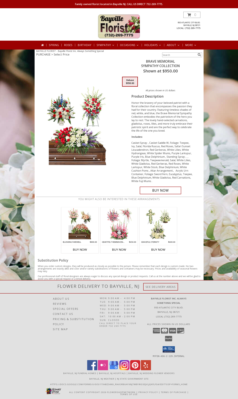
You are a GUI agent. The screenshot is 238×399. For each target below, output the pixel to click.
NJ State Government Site (133, 378)
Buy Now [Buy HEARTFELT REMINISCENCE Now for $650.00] (119, 249)
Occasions (129, 45)
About (173, 45)
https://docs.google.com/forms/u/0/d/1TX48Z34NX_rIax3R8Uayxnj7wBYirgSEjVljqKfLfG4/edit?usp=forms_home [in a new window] (119, 384)
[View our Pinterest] (135, 369)
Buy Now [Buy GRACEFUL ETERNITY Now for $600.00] (158, 249)
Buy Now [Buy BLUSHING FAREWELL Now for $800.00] (80, 249)
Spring (54, 45)
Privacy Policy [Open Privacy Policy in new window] (148, 392)
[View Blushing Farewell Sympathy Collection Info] (80, 224)
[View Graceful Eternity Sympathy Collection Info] (158, 224)
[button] (191, 15)
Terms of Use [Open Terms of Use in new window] (129, 394)
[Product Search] (179, 55)
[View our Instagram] (124, 369)
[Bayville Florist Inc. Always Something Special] (119, 26)
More (191, 45)
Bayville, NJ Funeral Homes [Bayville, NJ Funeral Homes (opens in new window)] (79, 373)
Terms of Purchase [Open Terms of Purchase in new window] (174, 392)
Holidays (152, 45)
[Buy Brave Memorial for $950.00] (160, 190)
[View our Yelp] (146, 369)
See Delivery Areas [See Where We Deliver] (161, 287)
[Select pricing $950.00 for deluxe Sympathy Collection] (130, 81)
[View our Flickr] (103, 369)
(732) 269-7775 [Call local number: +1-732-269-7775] (192, 28)
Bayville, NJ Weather (101, 378)
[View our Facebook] (92, 369)
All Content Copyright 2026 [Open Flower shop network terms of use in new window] (87, 392)
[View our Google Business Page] (114, 369)
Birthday (84, 45)
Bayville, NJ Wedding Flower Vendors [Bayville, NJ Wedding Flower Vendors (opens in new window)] (151, 373)
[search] (199, 54)
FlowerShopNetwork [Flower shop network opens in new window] (121, 392)
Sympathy (106, 45)
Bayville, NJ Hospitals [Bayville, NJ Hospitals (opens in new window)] (112, 373)
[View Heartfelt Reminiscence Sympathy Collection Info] (119, 224)
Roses (68, 45)
